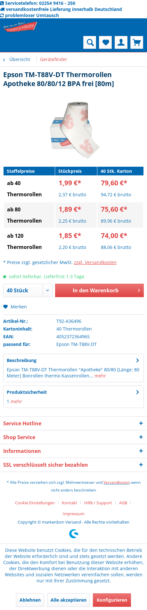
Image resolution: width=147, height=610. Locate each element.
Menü (17, 41)
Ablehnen (30, 600)
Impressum (74, 514)
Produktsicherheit (27, 392)
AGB (123, 503)
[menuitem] (17, 42)
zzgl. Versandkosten (95, 262)
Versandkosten (116, 482)
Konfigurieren (112, 600)
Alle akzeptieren (68, 600)
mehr (99, 376)
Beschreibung (22, 360)
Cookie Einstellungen (35, 503)
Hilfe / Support (98, 503)
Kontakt (69, 503)
